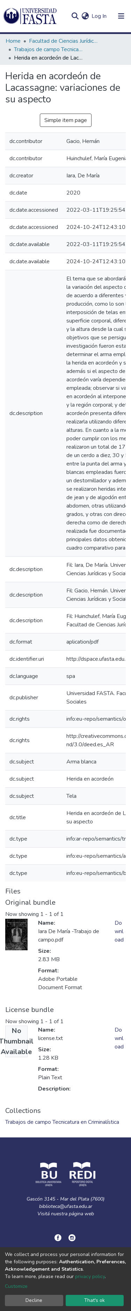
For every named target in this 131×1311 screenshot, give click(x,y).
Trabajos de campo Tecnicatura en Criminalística (49, 49)
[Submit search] (75, 16)
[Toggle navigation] (121, 16)
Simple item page (65, 120)
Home (13, 41)
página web (81, 1213)
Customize (16, 1286)
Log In (99, 16)
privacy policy (90, 1276)
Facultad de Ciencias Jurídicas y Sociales (64, 41)
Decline (34, 1300)
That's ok (94, 1300)
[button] (85, 16)
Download (119, 931)
